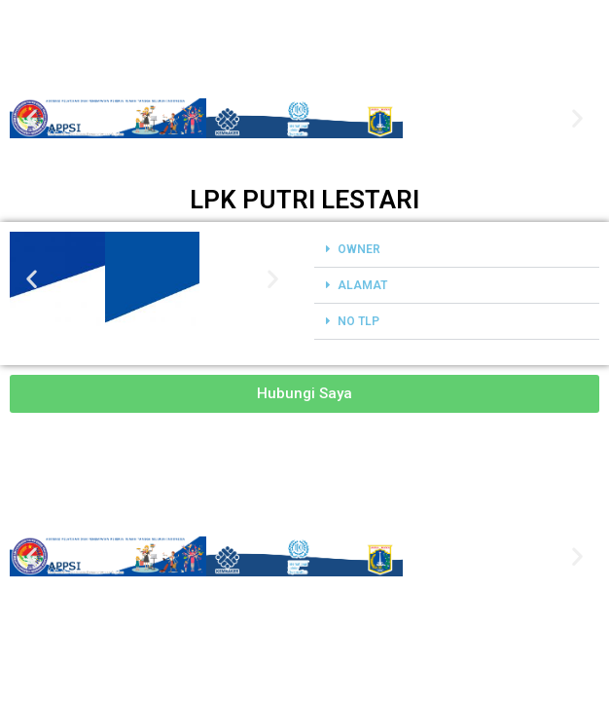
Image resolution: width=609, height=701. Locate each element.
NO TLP (358, 321)
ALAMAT (362, 285)
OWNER (359, 249)
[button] (31, 118)
